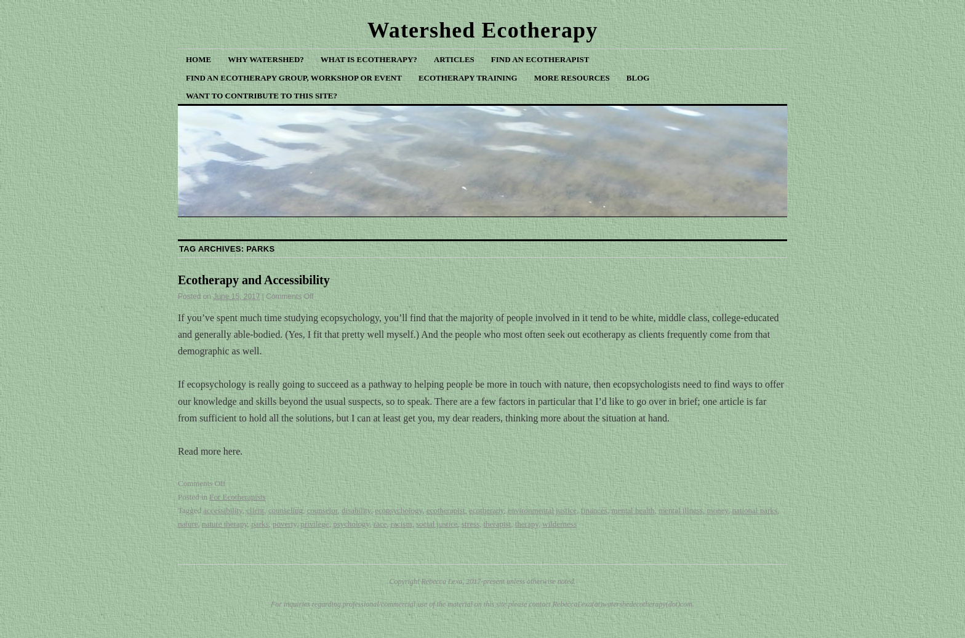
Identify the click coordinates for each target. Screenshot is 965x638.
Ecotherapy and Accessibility (254, 280)
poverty (285, 523)
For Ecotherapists (237, 496)
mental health (632, 510)
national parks (754, 510)
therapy (527, 523)
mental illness (681, 510)
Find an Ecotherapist (540, 59)
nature (188, 523)
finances (593, 510)
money (718, 510)
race (380, 523)
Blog (638, 77)
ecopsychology (398, 510)
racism (401, 523)
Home (198, 59)
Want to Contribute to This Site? (261, 95)
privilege (314, 523)
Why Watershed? (266, 59)
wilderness (559, 523)
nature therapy (224, 523)
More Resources (572, 77)
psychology (351, 523)
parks (259, 523)
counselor (321, 510)
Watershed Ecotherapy (482, 30)
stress (470, 523)
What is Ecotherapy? (369, 59)
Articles (454, 59)
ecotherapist (445, 510)
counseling (285, 510)
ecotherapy (486, 510)
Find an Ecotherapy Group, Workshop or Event (294, 77)
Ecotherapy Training (468, 77)
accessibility (222, 510)
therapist (497, 523)
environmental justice (542, 510)
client (255, 510)
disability (356, 510)
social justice (437, 523)
